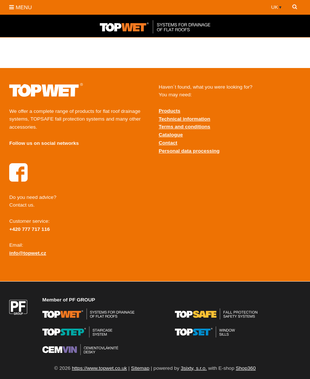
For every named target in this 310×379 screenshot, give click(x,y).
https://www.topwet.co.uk (99, 368)
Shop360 (246, 368)
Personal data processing (189, 151)
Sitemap (140, 368)
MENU (20, 7)
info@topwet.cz (27, 253)
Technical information (184, 119)
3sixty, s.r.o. (194, 368)
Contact (168, 143)
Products (169, 111)
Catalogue (171, 134)
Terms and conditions (184, 126)
